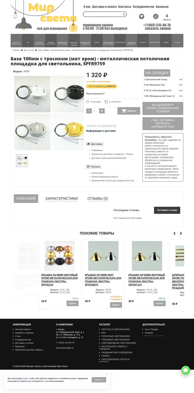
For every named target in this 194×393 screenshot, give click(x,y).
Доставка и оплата (104, 6)
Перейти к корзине (23, 333)
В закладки (93, 101)
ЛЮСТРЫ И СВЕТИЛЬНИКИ (114, 329)
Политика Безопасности (26, 356)
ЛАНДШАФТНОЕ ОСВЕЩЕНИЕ (115, 352)
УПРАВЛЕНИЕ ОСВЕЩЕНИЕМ (115, 368)
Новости (18, 360)
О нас (87, 6)
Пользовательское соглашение (29, 353)
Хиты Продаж (150, 329)
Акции (146, 339)
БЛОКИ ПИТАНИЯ (109, 365)
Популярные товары (153, 336)
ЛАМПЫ (104, 356)
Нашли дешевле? (95, 93)
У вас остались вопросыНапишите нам (163, 123)
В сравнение (113, 101)
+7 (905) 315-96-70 (157, 25)
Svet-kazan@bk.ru (65, 348)
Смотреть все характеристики (101, 125)
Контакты (124, 6)
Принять (99, 379)
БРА (102, 333)
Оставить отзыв (167, 210)
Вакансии (162, 6)
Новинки (147, 333)
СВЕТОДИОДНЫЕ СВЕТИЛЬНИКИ (117, 343)
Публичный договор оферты (28, 350)
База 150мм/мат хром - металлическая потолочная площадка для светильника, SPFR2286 (29, 281)
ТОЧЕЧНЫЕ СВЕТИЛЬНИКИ (114, 336)
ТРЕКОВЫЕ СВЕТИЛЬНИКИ (114, 339)
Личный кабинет (22, 329)
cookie (25, 378)
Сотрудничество (143, 6)
